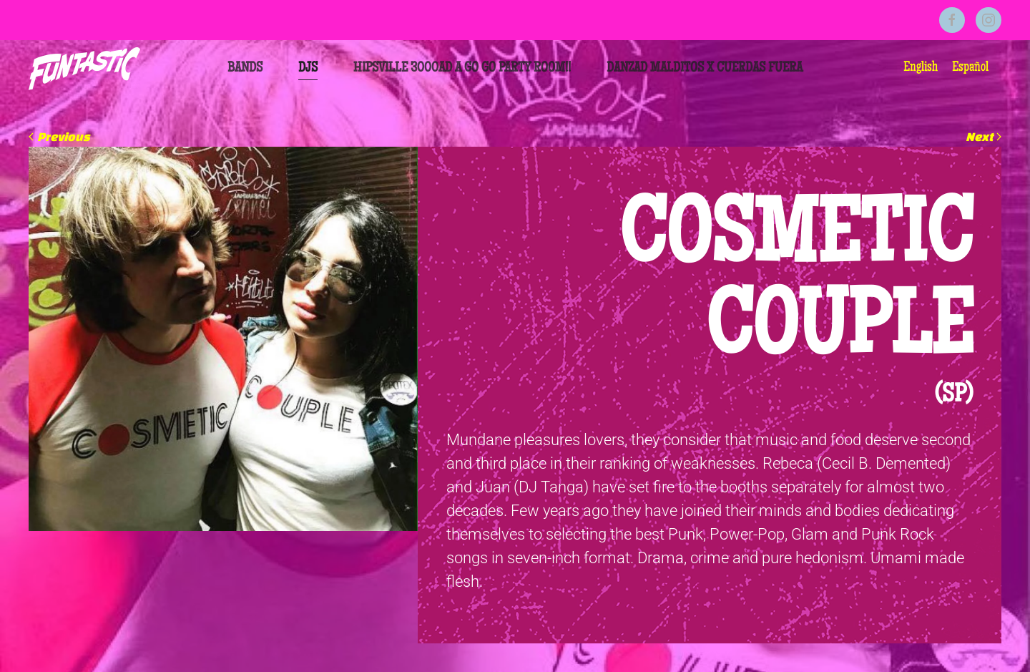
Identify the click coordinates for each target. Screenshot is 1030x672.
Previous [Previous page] (59, 136)
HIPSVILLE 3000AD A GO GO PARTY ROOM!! (462, 69)
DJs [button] (308, 69)
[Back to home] (84, 68)
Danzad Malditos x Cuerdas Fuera (705, 69)
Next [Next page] (984, 136)
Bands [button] (245, 69)
